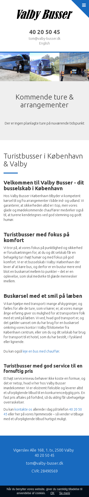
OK (52, 493)
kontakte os (23, 409)
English (44, 43)
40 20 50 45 (45, 455)
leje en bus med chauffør (41, 351)
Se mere (64, 493)
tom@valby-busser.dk (45, 38)
